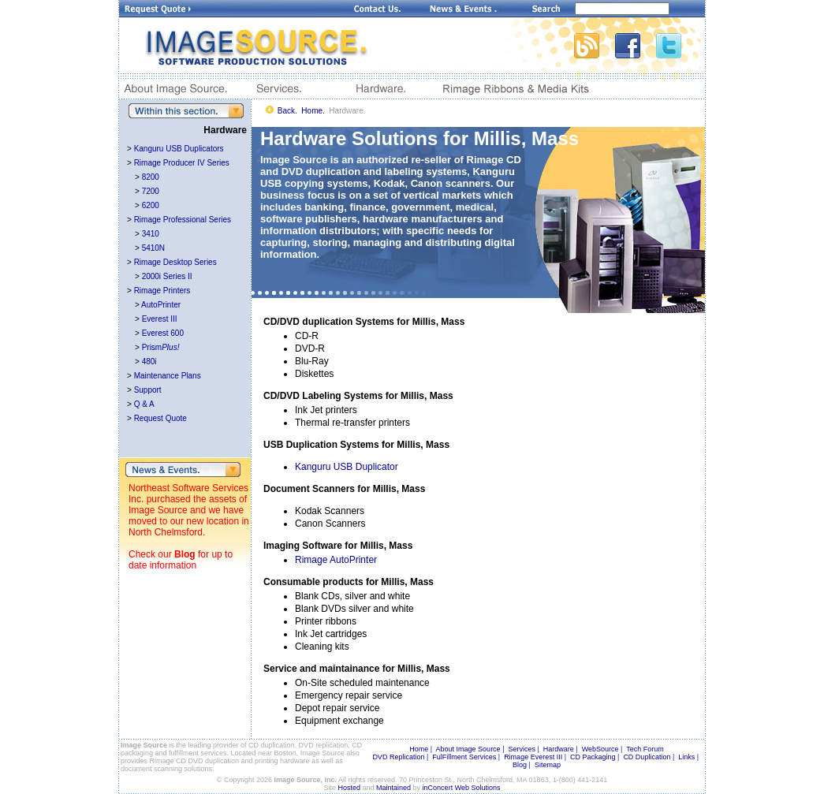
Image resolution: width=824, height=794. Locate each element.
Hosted (349, 788)
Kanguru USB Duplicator (346, 466)
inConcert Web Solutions (462, 788)
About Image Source (468, 749)
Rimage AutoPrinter (336, 559)
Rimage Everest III (533, 757)
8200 (150, 177)
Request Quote (160, 418)
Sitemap (548, 765)
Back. (287, 110)
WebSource (600, 749)
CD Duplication (646, 757)
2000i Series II (167, 276)
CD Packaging (593, 757)
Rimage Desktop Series (175, 262)
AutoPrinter (161, 304)
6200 (150, 205)
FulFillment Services (464, 757)
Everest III (159, 319)
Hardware (558, 749)
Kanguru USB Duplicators (179, 148)
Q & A (144, 404)
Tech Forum (645, 749)
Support (148, 390)
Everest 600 (163, 333)
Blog (185, 554)
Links (686, 757)
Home (418, 749)
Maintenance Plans (167, 375)
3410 (150, 233)
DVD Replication (398, 757)
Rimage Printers (162, 290)
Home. (312, 110)
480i (149, 361)
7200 (150, 191)
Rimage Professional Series (182, 219)
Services (521, 749)
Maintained (393, 788)
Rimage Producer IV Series (181, 162)
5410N (153, 248)
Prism (161, 347)
